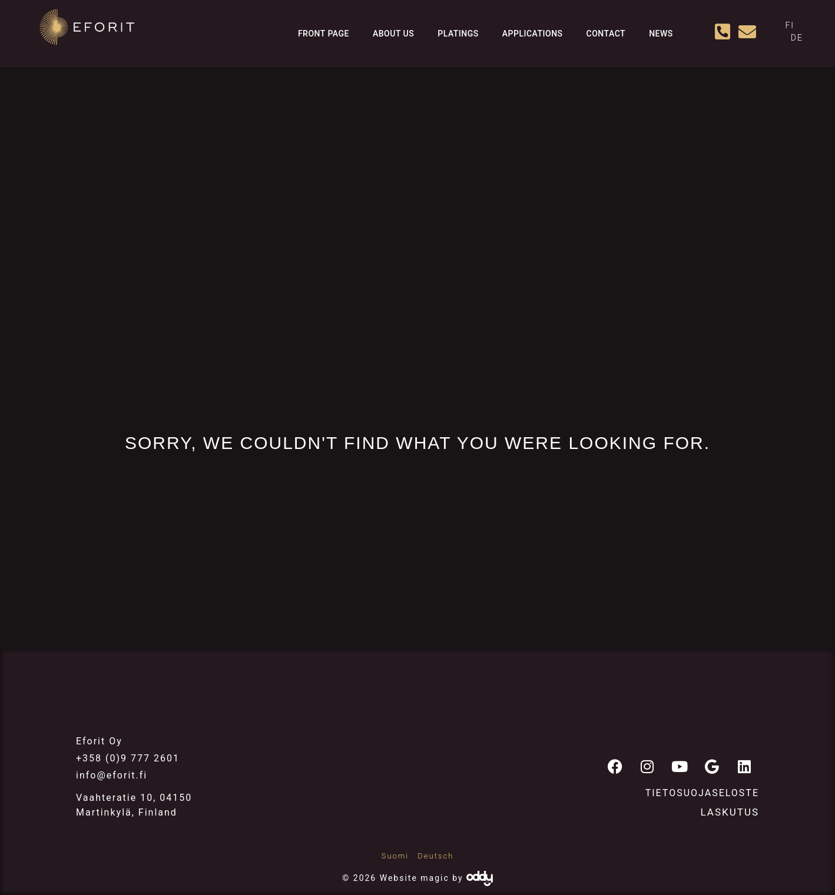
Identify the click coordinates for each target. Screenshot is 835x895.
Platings (458, 33)
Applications (532, 33)
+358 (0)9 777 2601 (128, 758)
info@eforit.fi (111, 775)
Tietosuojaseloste (702, 792)
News (661, 33)
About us (393, 33)
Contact (606, 33)
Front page (323, 33)
